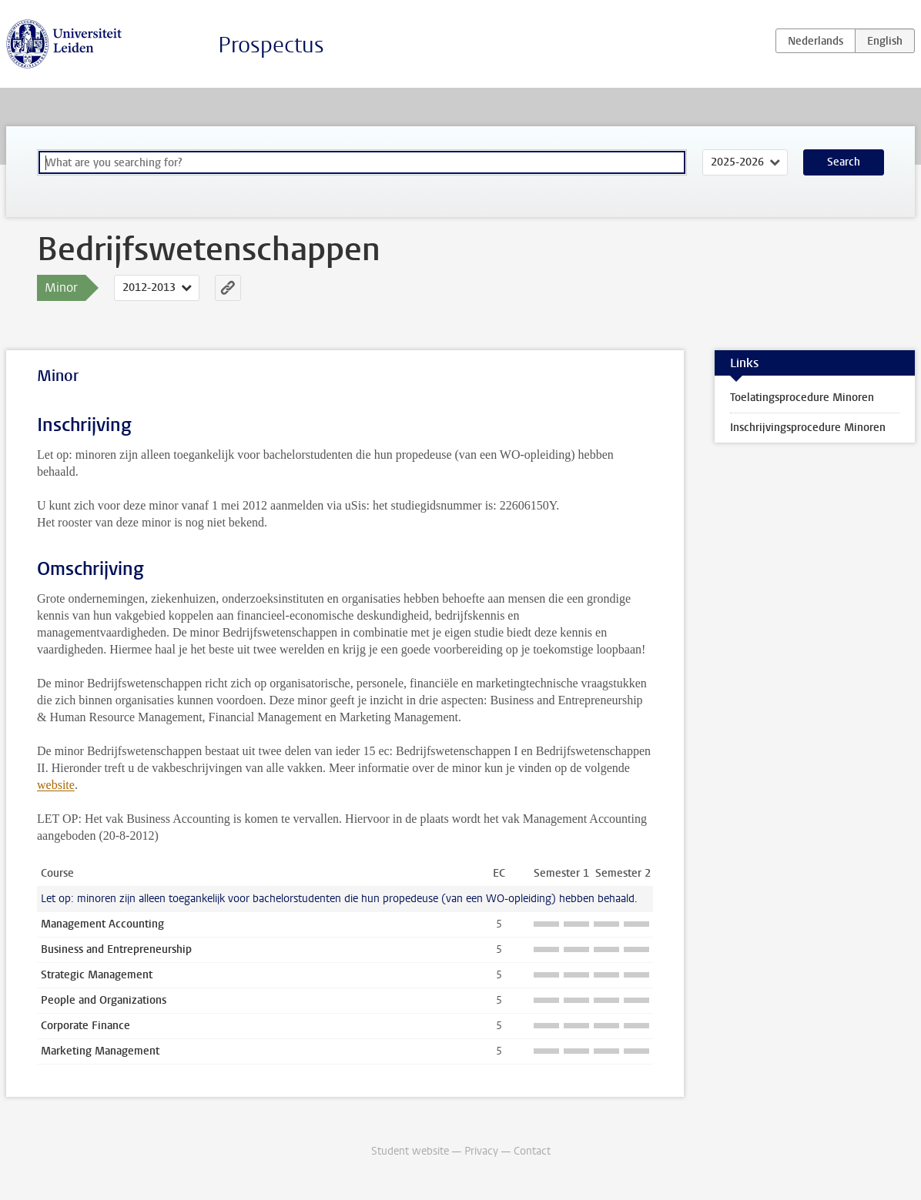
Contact (532, 1151)
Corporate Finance (85, 1025)
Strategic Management (96, 975)
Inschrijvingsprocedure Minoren (808, 427)
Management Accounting (102, 924)
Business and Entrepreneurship (116, 949)
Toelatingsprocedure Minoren (802, 397)
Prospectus (271, 45)
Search (843, 162)
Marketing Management (100, 1051)
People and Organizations (103, 1000)
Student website (410, 1151)
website (56, 784)
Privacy (481, 1151)
